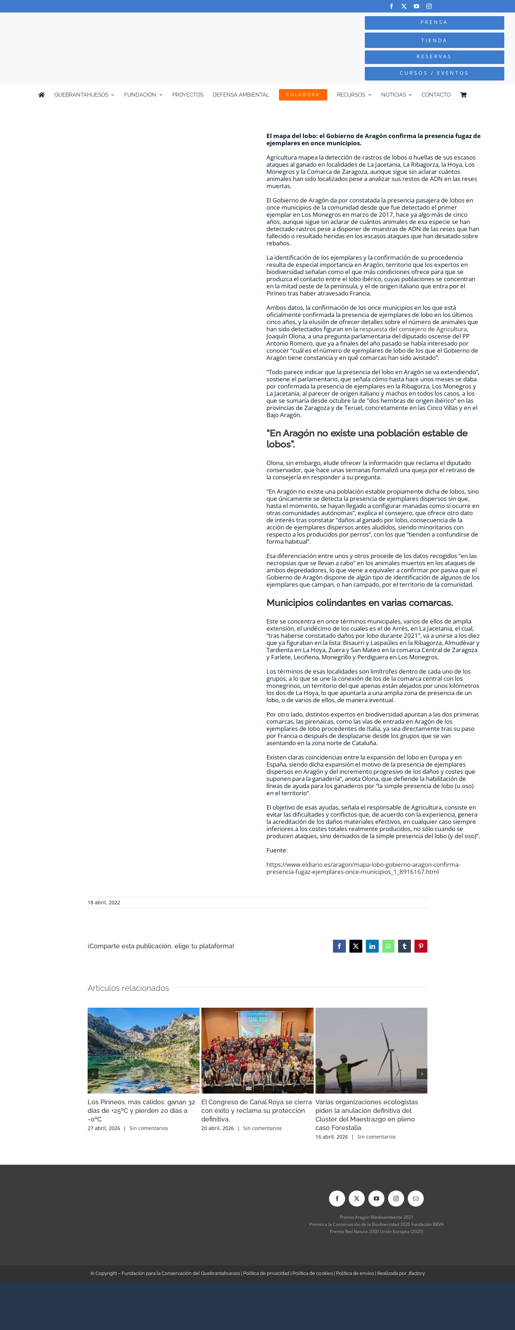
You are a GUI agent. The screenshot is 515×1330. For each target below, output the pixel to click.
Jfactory (416, 1273)
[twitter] (404, 6)
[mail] (416, 1198)
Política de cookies (313, 1273)
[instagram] (429, 6)
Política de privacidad (266, 1273)
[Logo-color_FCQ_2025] (96, 23)
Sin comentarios (148, 1128)
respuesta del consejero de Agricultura (413, 329)
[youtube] (416, 6)
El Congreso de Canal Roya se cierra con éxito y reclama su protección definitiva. (256, 1110)
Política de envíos (355, 1273)
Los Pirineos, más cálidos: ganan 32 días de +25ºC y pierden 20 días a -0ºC (141, 1110)
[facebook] (391, 6)
